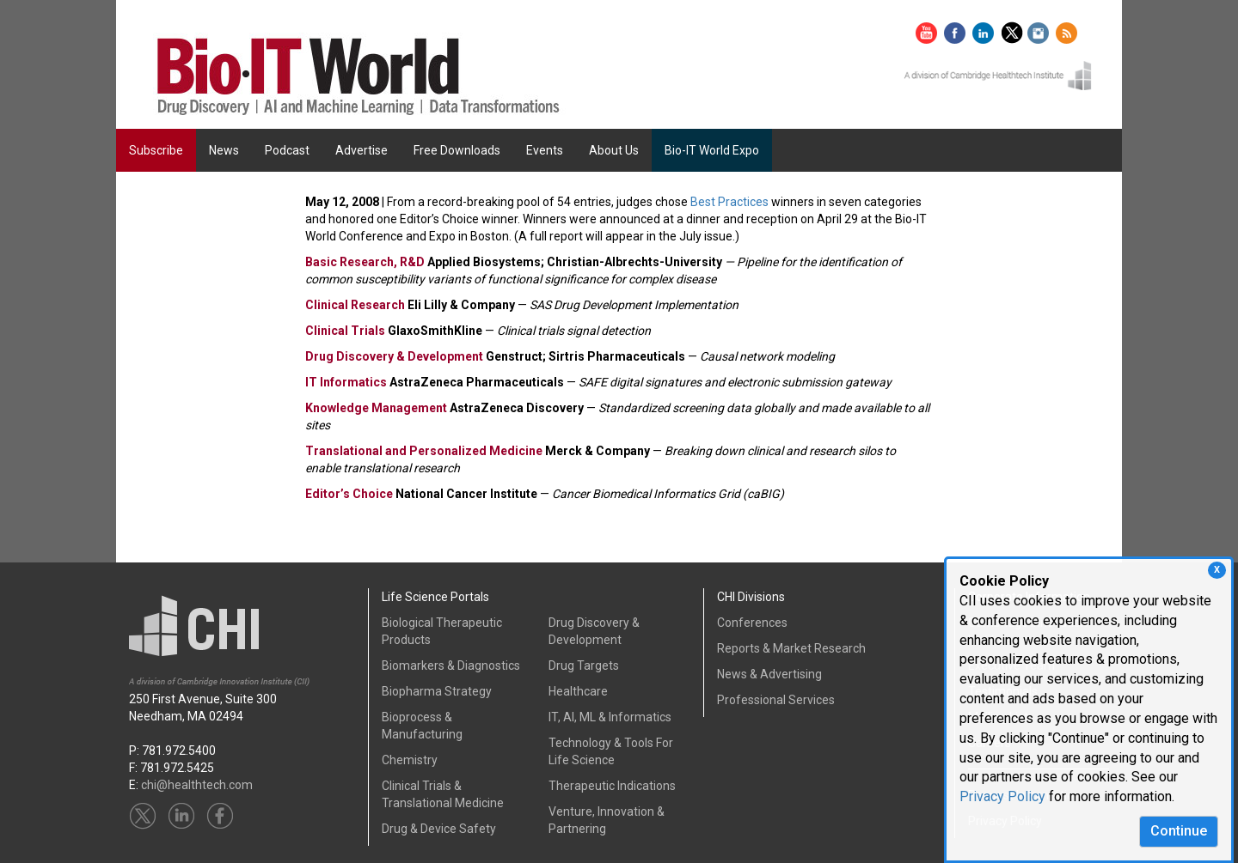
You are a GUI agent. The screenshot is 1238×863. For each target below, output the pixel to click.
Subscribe (156, 150)
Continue (1178, 831)
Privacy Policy (1002, 796)
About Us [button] (614, 150)
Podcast (287, 150)
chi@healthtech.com (197, 785)
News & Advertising (769, 674)
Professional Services (776, 700)
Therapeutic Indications (612, 786)
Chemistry (410, 760)
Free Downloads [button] (457, 150)
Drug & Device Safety (439, 829)
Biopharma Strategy (437, 691)
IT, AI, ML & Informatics (610, 717)
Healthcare (578, 691)
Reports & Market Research (791, 648)
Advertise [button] (361, 150)
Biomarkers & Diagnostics (451, 665)
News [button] (224, 150)
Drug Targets (584, 665)
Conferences (752, 622)
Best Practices (729, 202)
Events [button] (544, 150)
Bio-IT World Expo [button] (712, 150)
